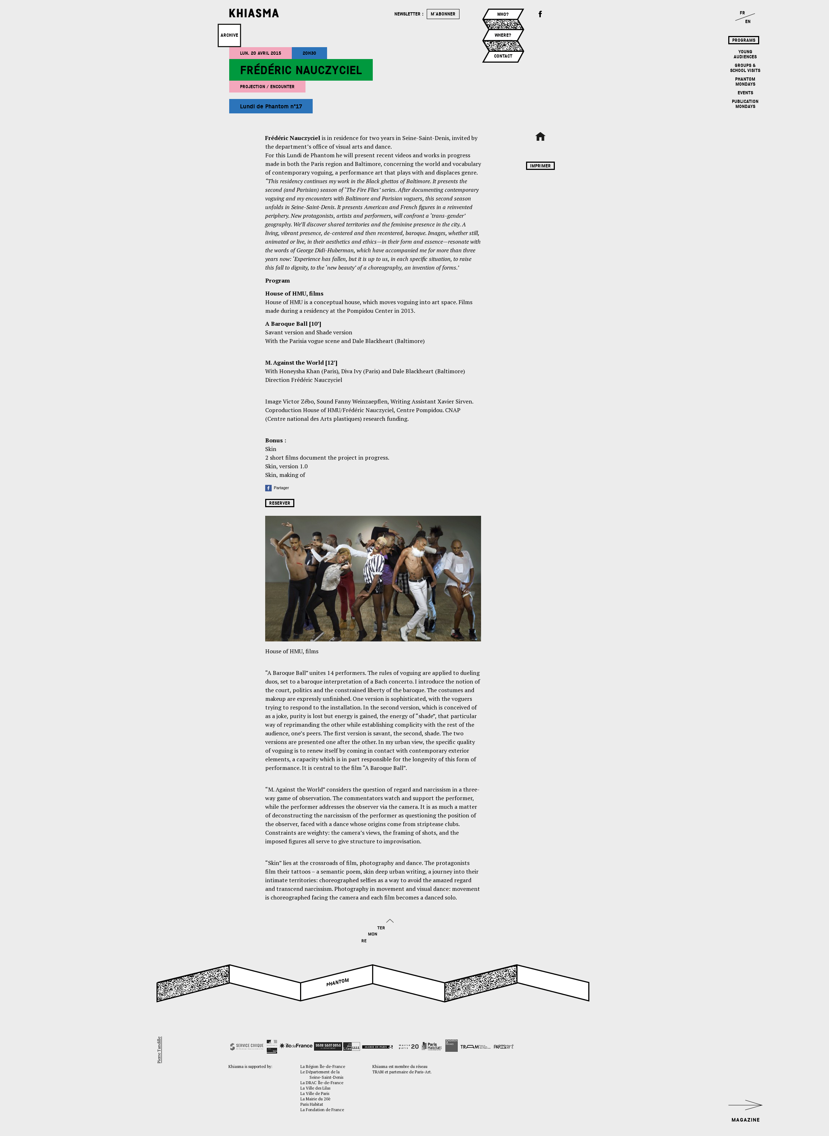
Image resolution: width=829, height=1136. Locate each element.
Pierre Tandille (159, 1049)
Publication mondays (745, 104)
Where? (503, 35)
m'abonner (443, 14)
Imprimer (540, 166)
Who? (503, 14)
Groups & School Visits (745, 68)
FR (742, 12)
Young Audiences (745, 54)
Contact (503, 56)
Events (745, 93)
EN (748, 21)
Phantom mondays (745, 81)
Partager (277, 488)
